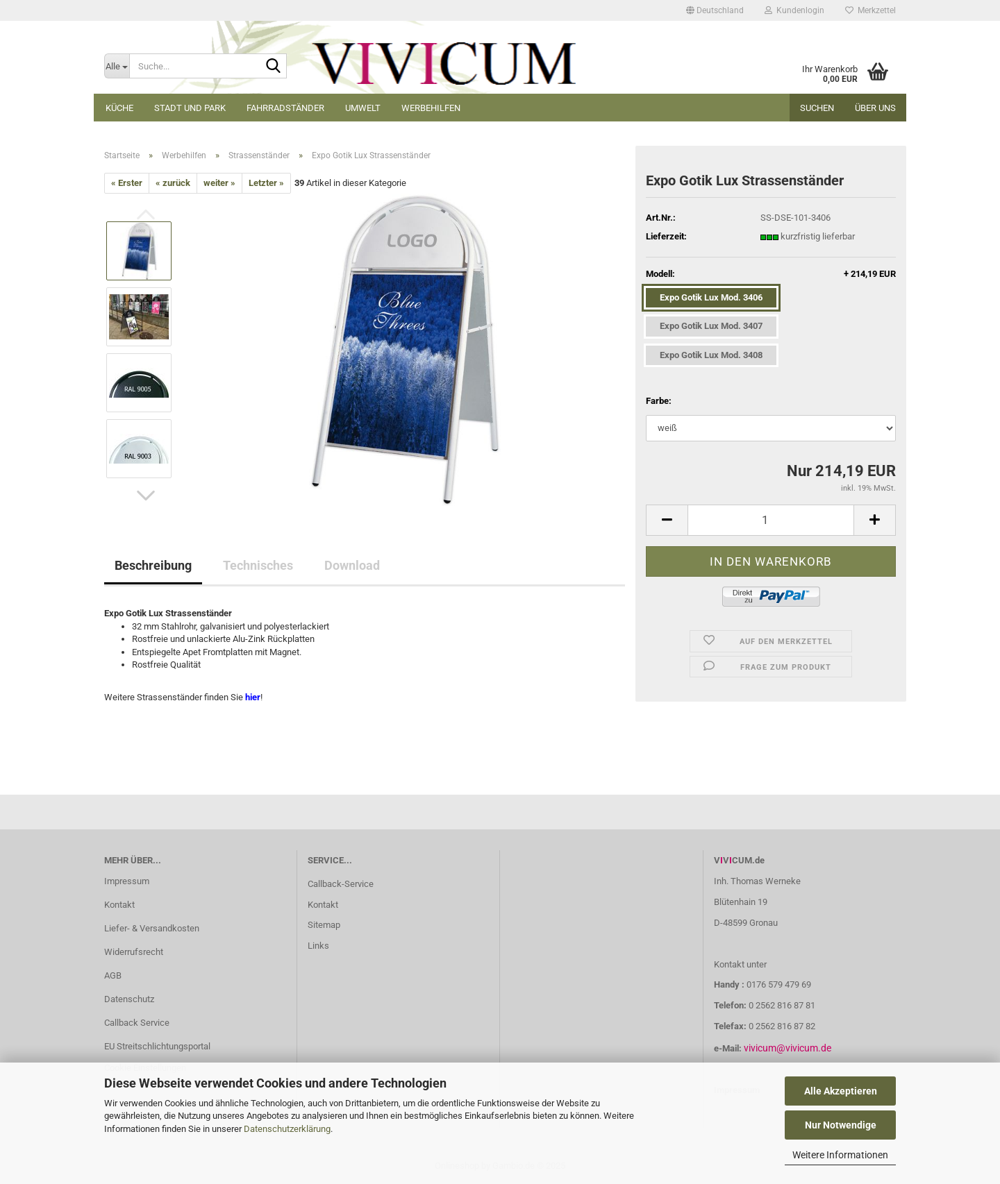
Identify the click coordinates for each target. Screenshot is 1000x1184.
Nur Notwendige (840, 1125)
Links (318, 945)
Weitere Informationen (840, 1154)
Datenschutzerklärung (287, 1129)
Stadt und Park (190, 108)
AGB (113, 975)
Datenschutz (129, 999)
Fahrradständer (285, 108)
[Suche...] (116, 65)
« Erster (126, 183)
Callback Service (136, 1022)
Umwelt (363, 108)
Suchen (817, 108)
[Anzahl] (771, 520)
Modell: (771, 274)
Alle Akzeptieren (840, 1091)
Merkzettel (870, 10)
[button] (715, 10)
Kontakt (119, 904)
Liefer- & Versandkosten (151, 928)
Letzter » (266, 183)
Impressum (126, 881)
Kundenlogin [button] (794, 10)
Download (352, 565)
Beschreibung (153, 565)
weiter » (219, 183)
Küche (119, 108)
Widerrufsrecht (133, 952)
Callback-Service (341, 884)
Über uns (875, 108)
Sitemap (324, 925)
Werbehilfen (430, 108)
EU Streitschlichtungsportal (157, 1046)
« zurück (173, 183)
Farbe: (659, 401)
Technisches (258, 565)
